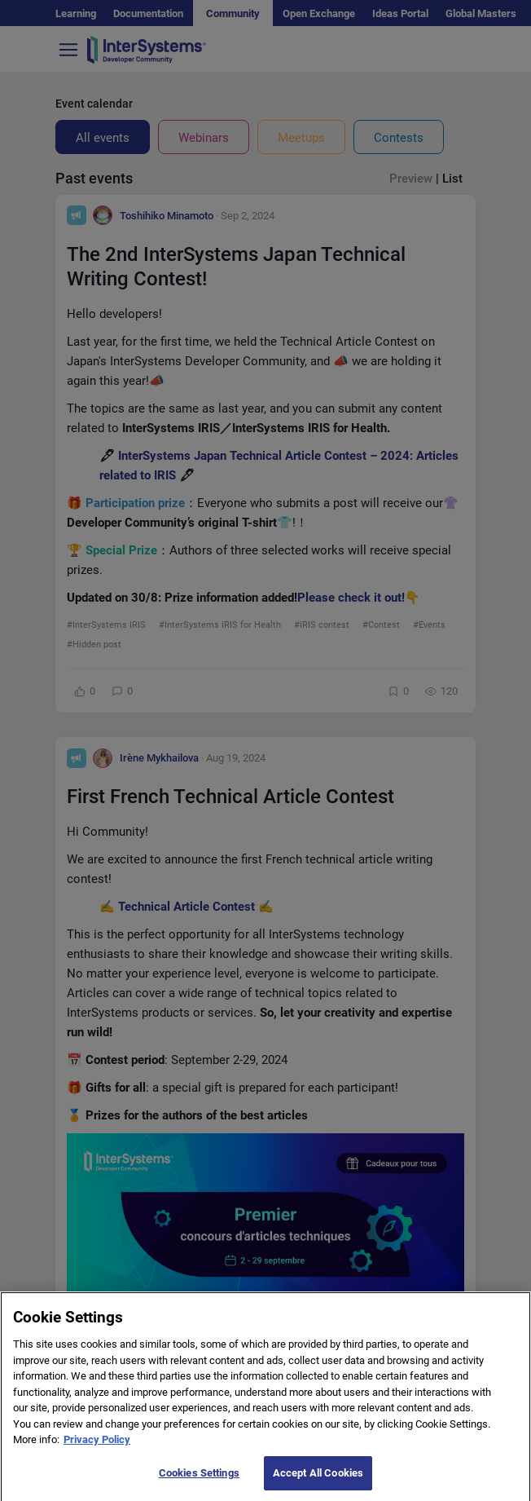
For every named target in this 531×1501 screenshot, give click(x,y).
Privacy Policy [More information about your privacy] (97, 1452)
